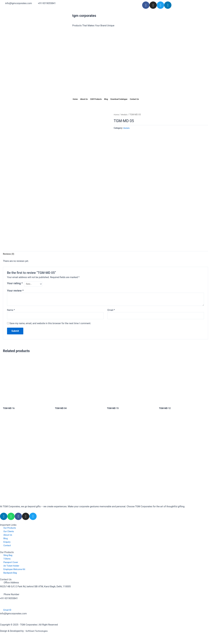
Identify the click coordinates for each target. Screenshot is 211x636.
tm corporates (85, 15)
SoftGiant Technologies (37, 631)
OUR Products (93, 99)
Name (11, 309)
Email (111, 309)
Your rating (15, 282)
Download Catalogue (123, 99)
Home (65, 99)
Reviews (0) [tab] (9, 253)
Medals (125, 114)
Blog (106, 99)
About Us (77, 99)
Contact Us (143, 99)
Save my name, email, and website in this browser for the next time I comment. (50, 323)
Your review (15, 290)
